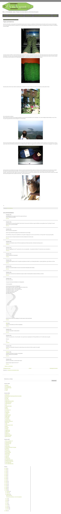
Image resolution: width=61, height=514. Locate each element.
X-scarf (6, 390)
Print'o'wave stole (8, 443)
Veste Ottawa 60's (8, 462)
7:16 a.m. (7, 256)
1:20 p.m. (7, 319)
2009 (6, 487)
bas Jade (6, 398)
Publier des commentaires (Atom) (13, 370)
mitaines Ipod (7, 431)
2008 (6, 488)
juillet (7, 500)
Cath (7, 323)
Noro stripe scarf (8, 386)
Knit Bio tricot (28, 15)
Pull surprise (7, 449)
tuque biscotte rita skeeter (9, 401)
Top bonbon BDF (8, 452)
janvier (7, 508)
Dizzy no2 (7, 397)
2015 (6, 478)
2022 (6, 471)
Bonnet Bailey (7, 453)
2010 (6, 485)
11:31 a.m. (7, 342)
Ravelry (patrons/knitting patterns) (42, 15)
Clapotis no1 (7, 457)
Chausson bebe (7, 420)
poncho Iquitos (7, 451)
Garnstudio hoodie (8, 387)
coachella (6, 413)
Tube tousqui (7, 454)
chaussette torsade (8, 406)
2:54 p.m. (7, 262)
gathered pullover (8, 436)
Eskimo (6, 426)
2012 (6, 482)
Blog (5, 15)
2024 (6, 468)
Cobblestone (7, 412)
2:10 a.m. (7, 218)
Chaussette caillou (8, 442)
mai (7, 503)
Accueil (30, 368)
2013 (6, 481)
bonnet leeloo (7, 446)
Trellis (6, 423)
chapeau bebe (7, 430)
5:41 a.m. (7, 332)
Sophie (6, 407)
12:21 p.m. (7, 250)
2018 (6, 475)
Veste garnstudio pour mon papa (10, 447)
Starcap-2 (6, 385)
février (7, 507)
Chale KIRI (7, 456)
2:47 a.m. (7, 225)
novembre (8, 491)
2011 (6, 484)
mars (7, 506)
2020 (6, 474)
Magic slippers (7, 416)
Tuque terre (7, 444)
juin (7, 501)
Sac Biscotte (7, 417)
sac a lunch (7, 411)
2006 (6, 510)
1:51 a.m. (7, 348)
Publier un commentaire (9, 366)
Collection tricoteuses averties (15, 15)
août (7, 498)
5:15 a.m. (7, 355)
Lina (6, 404)
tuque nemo (7, 399)
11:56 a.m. (7, 244)
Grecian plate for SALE (9, 425)
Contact (55, 15)
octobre (7, 492)
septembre (8, 494)
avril (7, 504)
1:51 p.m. (7, 364)
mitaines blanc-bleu (8, 402)
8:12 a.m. (7, 238)
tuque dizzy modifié (8, 435)
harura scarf (7, 394)
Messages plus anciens (53, 368)
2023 (6, 469)
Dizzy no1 (7, 432)
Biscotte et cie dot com (9, 421)
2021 (6, 472)
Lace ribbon (7, 418)
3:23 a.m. (7, 275)
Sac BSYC (7, 427)
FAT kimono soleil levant (9, 461)
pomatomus (7, 448)
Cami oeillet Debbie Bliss (9, 463)
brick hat (6, 408)
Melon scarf (7, 422)
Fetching (6, 428)
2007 (6, 490)
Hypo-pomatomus (9, 495)
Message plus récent (7, 368)
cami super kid (7, 458)
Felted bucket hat (8, 403)
